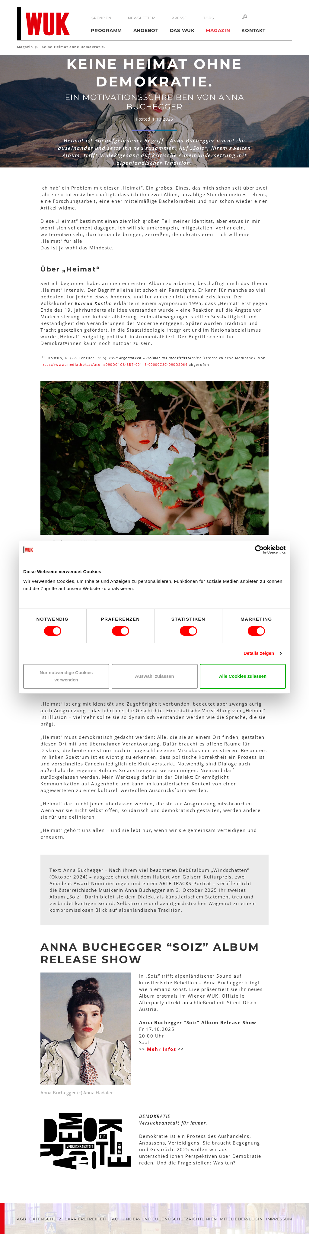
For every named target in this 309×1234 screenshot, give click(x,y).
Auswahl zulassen (154, 676)
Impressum (279, 1218)
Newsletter (141, 18)
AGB (21, 1218)
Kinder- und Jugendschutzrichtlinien (169, 1218)
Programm (106, 30)
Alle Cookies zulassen (243, 676)
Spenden (101, 18)
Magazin (218, 30)
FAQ (114, 1218)
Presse (179, 18)
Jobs (208, 18)
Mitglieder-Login (241, 1218)
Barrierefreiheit (86, 1218)
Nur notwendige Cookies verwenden (66, 676)
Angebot (145, 30)
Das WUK (182, 30)
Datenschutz (45, 1218)
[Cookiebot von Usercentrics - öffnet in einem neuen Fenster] (259, 549)
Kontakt (253, 30)
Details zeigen (259, 653)
